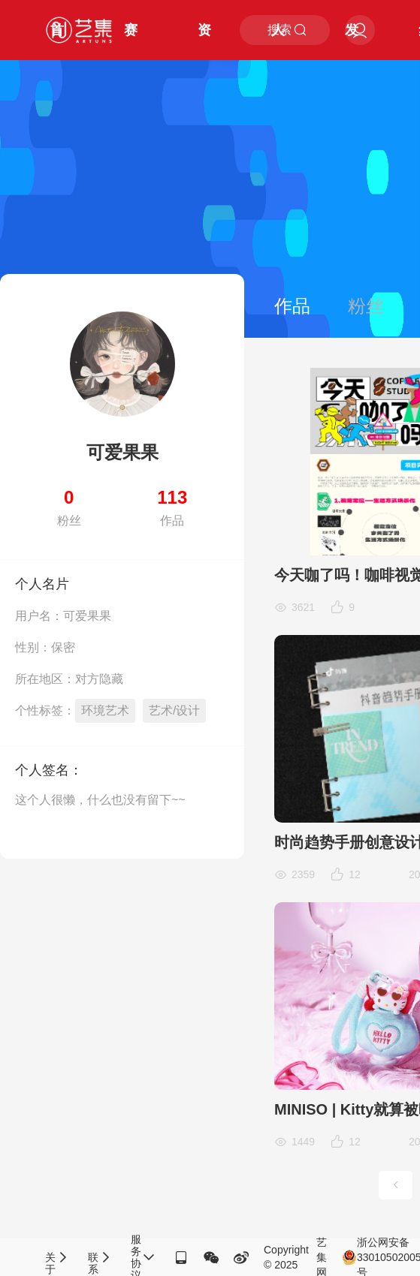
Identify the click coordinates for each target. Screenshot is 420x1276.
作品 (292, 306)
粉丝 (366, 306)
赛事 (130, 41)
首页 (57, 41)
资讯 (204, 41)
